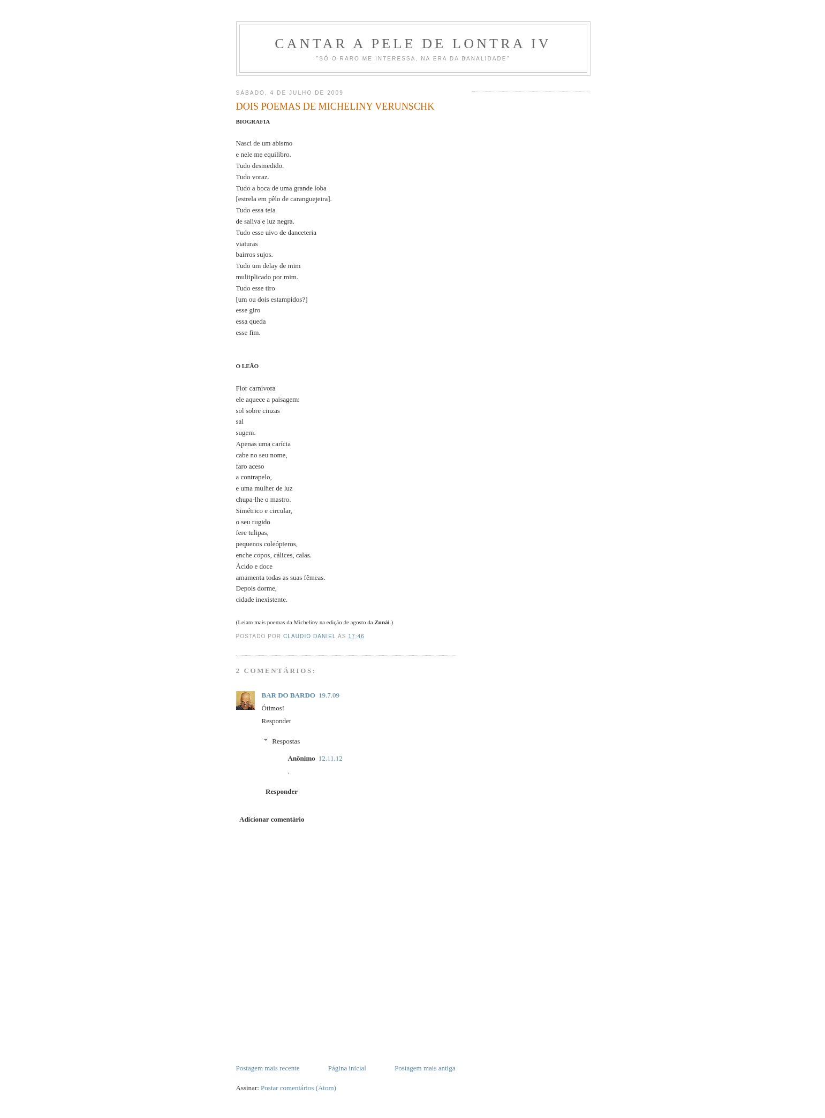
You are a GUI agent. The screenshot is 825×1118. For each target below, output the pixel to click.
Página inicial (347, 1068)
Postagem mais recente (268, 1068)
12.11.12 (331, 758)
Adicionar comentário (271, 819)
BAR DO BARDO (288, 695)
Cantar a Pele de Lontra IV (413, 43)
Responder (277, 721)
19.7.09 (329, 695)
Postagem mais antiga (425, 1068)
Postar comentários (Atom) (298, 1088)
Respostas (286, 741)
